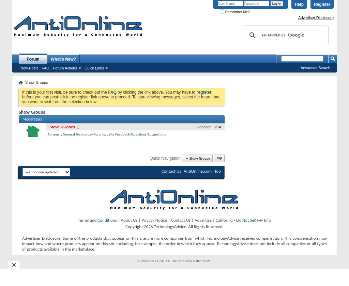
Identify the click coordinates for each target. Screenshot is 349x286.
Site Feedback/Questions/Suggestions (137, 134)
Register (322, 4)
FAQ (45, 68)
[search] (284, 35)
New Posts (29, 68)
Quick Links (94, 68)
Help (299, 4)
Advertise (203, 220)
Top (219, 158)
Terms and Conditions (97, 220)
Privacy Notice (154, 220)
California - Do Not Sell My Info (243, 220)
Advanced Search (315, 68)
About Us (129, 220)
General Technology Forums (84, 134)
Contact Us (171, 171)
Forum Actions (65, 68)
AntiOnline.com (198, 171)
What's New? (63, 59)
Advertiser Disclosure (316, 18)
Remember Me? (234, 12)
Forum (33, 59)
